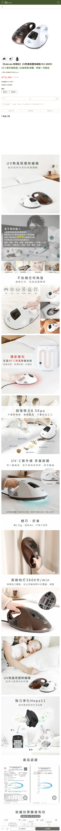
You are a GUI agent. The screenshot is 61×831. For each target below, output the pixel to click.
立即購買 (47, 829)
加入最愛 (5, 104)
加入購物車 (22, 829)
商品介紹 (11, 111)
